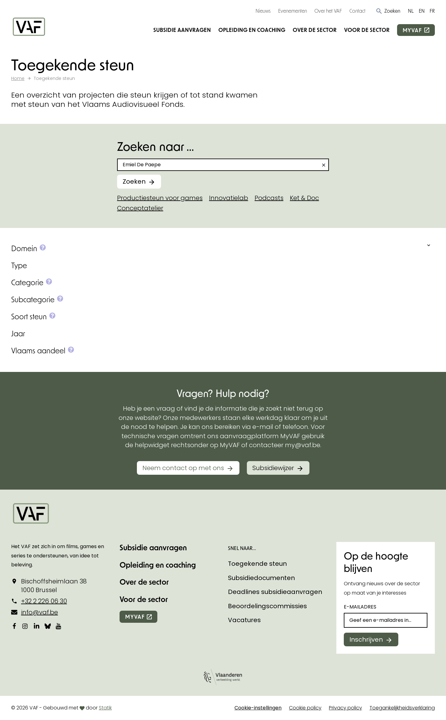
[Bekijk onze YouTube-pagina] (59, 626)
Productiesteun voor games (160, 198)
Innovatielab (228, 198)
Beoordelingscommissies (267, 606)
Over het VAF (328, 11)
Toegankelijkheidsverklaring (402, 707)
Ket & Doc (304, 198)
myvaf (412, 30)
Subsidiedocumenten (261, 578)
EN (422, 11)
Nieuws (263, 11)
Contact (357, 11)
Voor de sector (367, 29)
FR (432, 11)
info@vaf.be (39, 612)
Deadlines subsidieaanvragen (275, 591)
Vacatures (244, 620)
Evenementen (292, 11)
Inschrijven (366, 639)
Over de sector (315, 29)
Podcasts (269, 198)
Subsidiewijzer (273, 468)
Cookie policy (305, 707)
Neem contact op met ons (183, 468)
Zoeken (134, 181)
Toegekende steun (257, 563)
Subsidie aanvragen (182, 29)
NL (411, 11)
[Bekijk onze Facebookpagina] (14, 626)
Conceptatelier (140, 208)
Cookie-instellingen (258, 707)
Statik (105, 707)
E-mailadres (360, 606)
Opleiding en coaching (251, 29)
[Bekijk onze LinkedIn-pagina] (36, 626)
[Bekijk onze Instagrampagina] (25, 626)
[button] (387, 10)
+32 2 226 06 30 (44, 601)
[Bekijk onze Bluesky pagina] (48, 626)
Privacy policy (345, 707)
